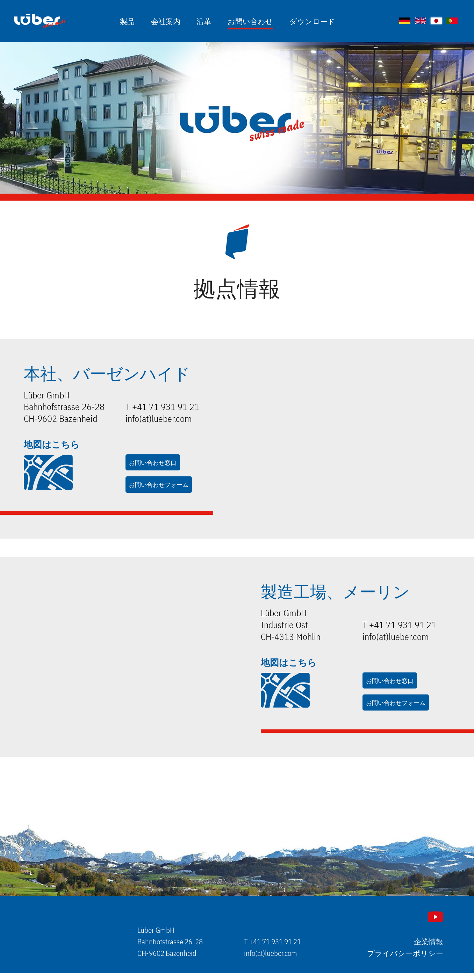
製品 (127, 20)
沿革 (203, 20)
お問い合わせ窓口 (153, 462)
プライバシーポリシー (405, 953)
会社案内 (165, 20)
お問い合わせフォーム (158, 484)
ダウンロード (312, 20)
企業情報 (428, 941)
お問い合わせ (250, 20)
